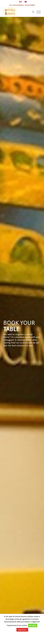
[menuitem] (32, 12)
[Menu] (37, 12)
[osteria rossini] (18, 12)
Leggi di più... (22, 630)
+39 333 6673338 (17, 5)
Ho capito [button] (32, 625)
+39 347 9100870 (30, 5)
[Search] (32, 12)
